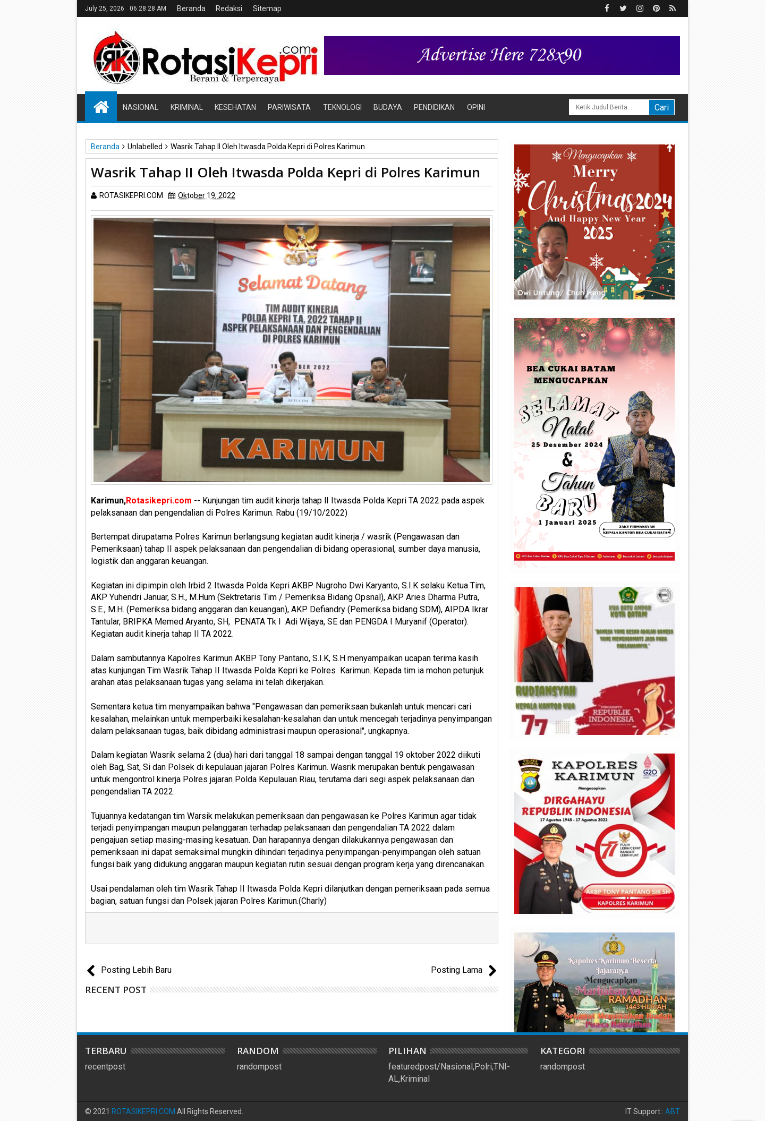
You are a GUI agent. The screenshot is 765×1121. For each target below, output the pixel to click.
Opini (476, 107)
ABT (672, 1111)
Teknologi (342, 107)
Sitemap (267, 8)
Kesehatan (235, 107)
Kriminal (187, 107)
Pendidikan (434, 107)
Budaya (387, 107)
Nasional (140, 107)
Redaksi (229, 8)
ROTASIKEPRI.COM (143, 1111)
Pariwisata (289, 107)
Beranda (191, 8)
